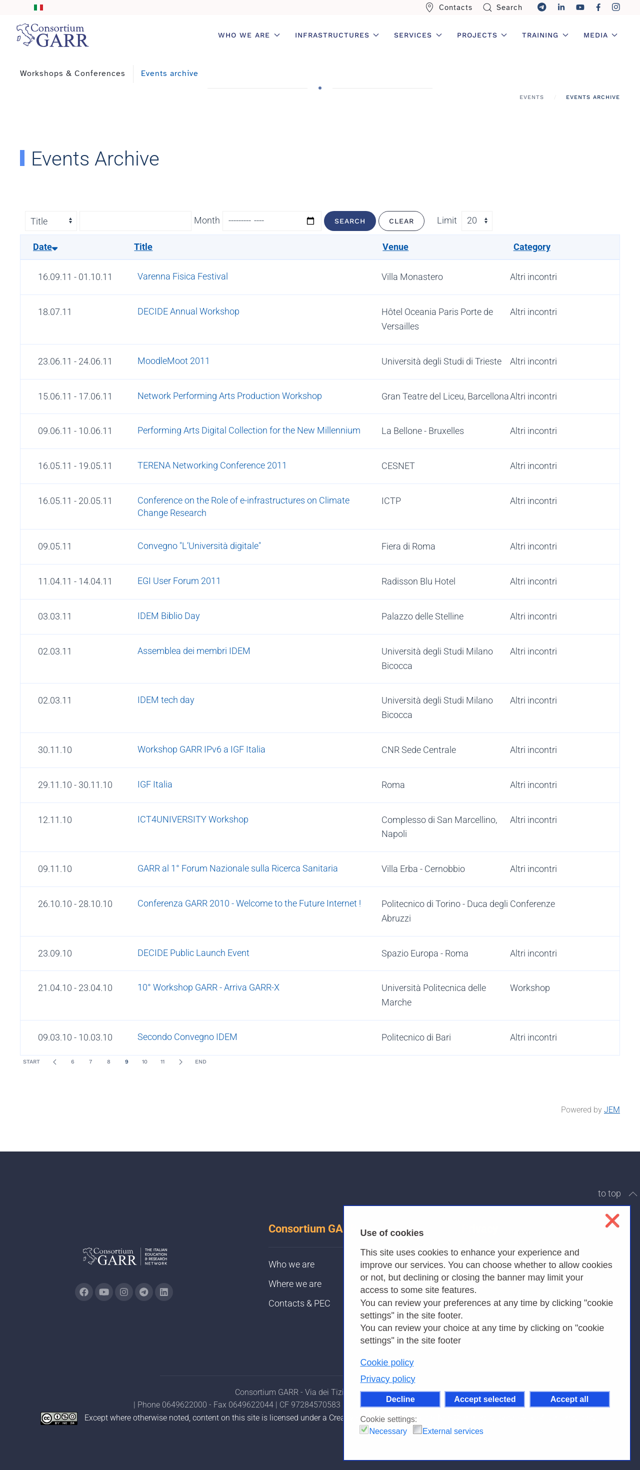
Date (45, 247)
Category (532, 247)
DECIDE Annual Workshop (189, 311)
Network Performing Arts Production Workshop (230, 395)
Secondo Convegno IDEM (188, 1037)
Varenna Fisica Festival (183, 276)
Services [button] (418, 35)
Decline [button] (400, 1399)
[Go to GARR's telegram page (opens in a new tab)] (144, 1292)
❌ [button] (612, 1221)
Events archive (169, 73)
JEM (612, 1109)
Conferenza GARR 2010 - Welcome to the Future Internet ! (249, 903)
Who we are (291, 1264)
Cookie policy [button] (387, 1363)
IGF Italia (155, 784)
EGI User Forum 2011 (179, 581)
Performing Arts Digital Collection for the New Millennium (249, 430)
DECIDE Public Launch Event (194, 953)
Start (31, 1061)
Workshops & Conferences (73, 73)
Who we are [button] (249, 35)
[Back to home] (52, 35)
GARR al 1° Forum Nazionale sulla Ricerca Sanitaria (238, 868)
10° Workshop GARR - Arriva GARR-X (209, 987)
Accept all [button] (569, 1399)
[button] (633, 1194)
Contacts (448, 7)
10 (145, 1061)
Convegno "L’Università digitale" (199, 545)
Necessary (388, 1431)
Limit (447, 220)
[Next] (180, 1062)
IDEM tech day (166, 699)
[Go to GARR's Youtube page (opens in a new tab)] (104, 1292)
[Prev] (54, 1062)
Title (143, 247)
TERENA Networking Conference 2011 (212, 465)
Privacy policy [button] (387, 1379)
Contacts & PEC (299, 1303)
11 (162, 1061)
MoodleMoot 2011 (174, 361)
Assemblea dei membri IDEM (194, 651)
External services (453, 1431)
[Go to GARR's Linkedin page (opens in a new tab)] (164, 1292)
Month (207, 220)
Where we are (295, 1283)
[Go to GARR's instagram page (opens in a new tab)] (124, 1292)
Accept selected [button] (485, 1399)
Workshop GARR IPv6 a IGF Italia (202, 749)
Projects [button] (482, 35)
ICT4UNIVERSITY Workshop (193, 819)
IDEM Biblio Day (169, 615)
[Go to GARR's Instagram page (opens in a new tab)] (84, 1292)
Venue (395, 247)
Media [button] (601, 35)
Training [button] (545, 35)
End (200, 1061)
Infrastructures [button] (337, 35)
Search (502, 7)
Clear (401, 221)
